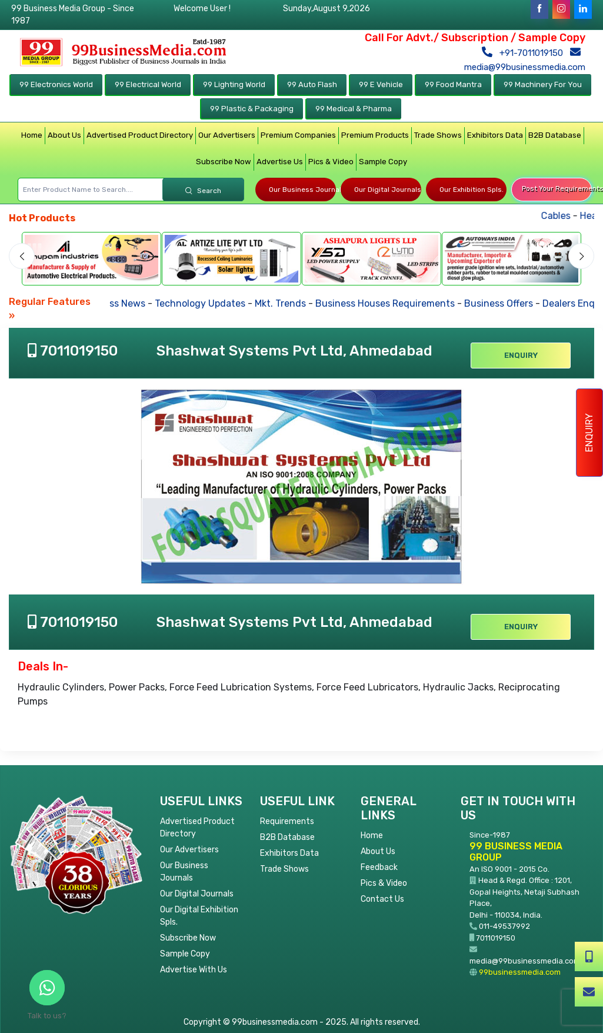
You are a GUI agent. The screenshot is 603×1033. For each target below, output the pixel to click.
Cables (564, 215)
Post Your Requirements (557, 188)
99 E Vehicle (381, 84)
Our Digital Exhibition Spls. (199, 916)
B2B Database (554, 135)
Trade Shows (438, 135)
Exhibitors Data (495, 135)
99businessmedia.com (520, 972)
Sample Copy (383, 161)
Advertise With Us (193, 970)
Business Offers (502, 303)
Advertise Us (279, 161)
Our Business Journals (302, 189)
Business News (116, 303)
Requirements (287, 821)
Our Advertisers (226, 135)
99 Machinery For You (543, 84)
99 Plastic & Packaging (252, 108)
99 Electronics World (56, 84)
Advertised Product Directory (139, 135)
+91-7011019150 (525, 53)
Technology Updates (204, 303)
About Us (64, 135)
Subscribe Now (223, 161)
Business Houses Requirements (389, 303)
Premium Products (375, 135)
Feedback (379, 867)
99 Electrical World (148, 84)
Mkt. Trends (284, 303)
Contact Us (382, 899)
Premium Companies (298, 135)
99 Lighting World (234, 84)
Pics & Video (331, 161)
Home (31, 135)
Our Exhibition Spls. (471, 189)
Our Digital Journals (387, 189)
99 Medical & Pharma (353, 108)
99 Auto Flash (312, 84)
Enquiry (589, 432)
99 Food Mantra (453, 84)
